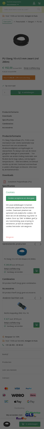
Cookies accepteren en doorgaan (21, 198)
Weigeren (10, 237)
